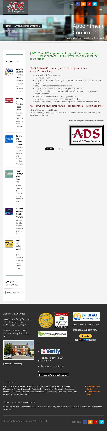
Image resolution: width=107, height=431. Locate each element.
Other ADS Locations (12, 363)
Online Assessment (11, 391)
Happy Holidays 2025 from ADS (19, 176)
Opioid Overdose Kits (43, 386)
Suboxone (62, 391)
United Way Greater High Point (86, 324)
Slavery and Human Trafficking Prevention (20, 141)
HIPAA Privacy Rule (50, 359)
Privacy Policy (48, 357)
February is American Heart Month (20, 104)
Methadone (51, 391)
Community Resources (64, 389)
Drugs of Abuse (9, 386)
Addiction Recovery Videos (33, 391)
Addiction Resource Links (42, 389)
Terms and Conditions (52, 366)
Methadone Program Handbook (16, 389)
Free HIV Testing (25, 386)
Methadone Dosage (61, 386)
